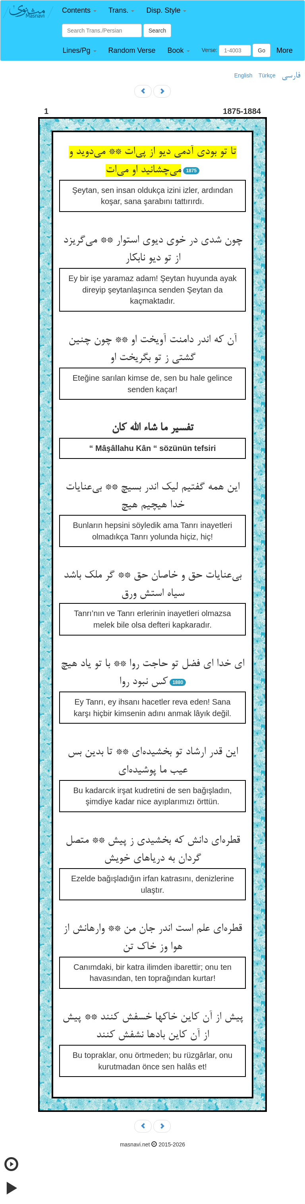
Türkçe (267, 75)
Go (261, 50)
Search (157, 30)
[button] (79, 10)
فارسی (291, 76)
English (243, 75)
